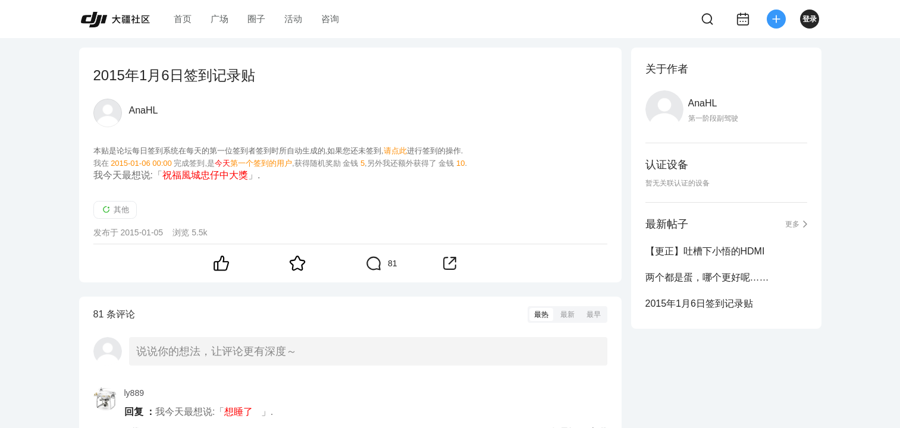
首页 (183, 19)
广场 (219, 19)
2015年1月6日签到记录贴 (699, 303)
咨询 (330, 19)
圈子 (256, 19)
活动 (293, 19)
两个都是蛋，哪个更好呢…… (707, 277)
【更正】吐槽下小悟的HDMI (705, 251)
